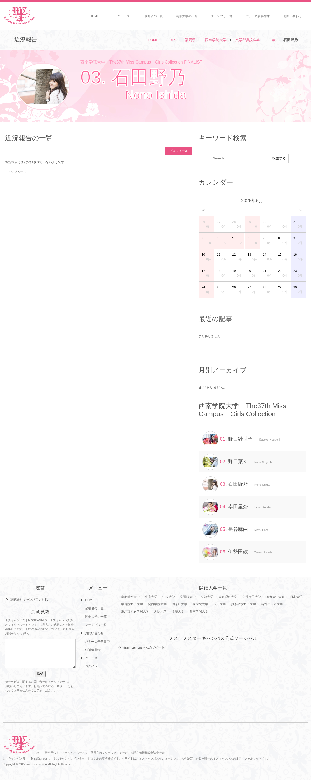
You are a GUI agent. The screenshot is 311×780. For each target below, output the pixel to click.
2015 (172, 40)
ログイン (91, 666)
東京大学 (151, 597)
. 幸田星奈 (236, 507)
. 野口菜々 (237, 462)
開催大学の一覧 (187, 16)
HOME (94, 16)
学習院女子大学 (132, 604)
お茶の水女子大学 (243, 604)
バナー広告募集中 (257, 16)
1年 (272, 40)
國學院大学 (200, 604)
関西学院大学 (157, 604)
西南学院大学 (216, 40)
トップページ (17, 172)
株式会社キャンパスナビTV (29, 599)
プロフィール (178, 151)
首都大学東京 (275, 597)
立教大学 (207, 597)
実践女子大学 (251, 597)
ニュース (123, 16)
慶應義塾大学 (130, 597)
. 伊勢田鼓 (237, 552)
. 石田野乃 (236, 484)
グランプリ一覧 (221, 16)
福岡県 (190, 40)
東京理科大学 (227, 597)
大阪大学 (160, 611)
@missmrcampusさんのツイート (141, 647)
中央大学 (168, 597)
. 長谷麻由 (235, 529)
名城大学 (178, 611)
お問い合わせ (292, 16)
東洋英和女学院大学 (135, 611)
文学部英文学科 (248, 40)
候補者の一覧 (153, 16)
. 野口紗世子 (241, 439)
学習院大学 (188, 597)
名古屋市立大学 (272, 604)
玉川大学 (219, 604)
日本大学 (296, 597)
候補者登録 (93, 650)
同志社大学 (179, 604)
